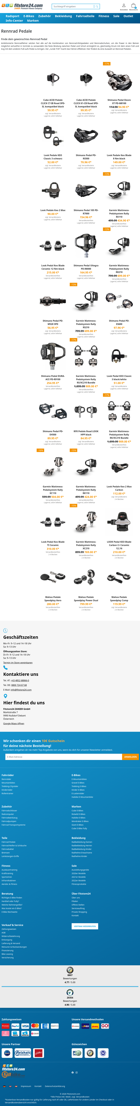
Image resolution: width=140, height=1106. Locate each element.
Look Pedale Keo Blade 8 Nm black (119, 157)
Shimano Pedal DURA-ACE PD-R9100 (53, 378)
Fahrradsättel (8, 849)
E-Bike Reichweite (9, 912)
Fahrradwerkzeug (9, 817)
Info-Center (14, 20)
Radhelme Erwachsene (82, 852)
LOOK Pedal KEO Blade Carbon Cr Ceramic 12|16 (119, 545)
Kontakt (75, 915)
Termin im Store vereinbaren (18, 662)
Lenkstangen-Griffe (10, 856)
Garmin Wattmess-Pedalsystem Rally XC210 (86, 545)
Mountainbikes (8, 782)
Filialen (75, 901)
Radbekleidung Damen (82, 842)
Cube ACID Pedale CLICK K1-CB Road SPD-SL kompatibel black (86, 103)
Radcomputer (8, 814)
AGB (3, 932)
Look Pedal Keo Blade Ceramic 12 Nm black (53, 267)
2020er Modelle (79, 873)
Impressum (26, 1086)
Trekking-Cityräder (10, 786)
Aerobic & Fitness (9, 884)
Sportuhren (7, 877)
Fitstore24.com (73, 1094)
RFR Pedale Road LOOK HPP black (86, 433)
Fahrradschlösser (9, 810)
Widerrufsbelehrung (11, 936)
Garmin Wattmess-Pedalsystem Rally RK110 (86, 490)
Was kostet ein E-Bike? (12, 908)
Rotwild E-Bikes (78, 814)
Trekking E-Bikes (79, 786)
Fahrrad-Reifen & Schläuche (14, 845)
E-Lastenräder (78, 793)
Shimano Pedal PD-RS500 (86, 157)
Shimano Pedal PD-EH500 (53, 433)
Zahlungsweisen (9, 929)
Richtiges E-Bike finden (12, 897)
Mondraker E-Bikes (80, 821)
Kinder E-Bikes (78, 790)
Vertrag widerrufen (85, 926)
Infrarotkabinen (9, 880)
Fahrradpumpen (9, 821)
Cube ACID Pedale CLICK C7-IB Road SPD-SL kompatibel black (53, 103)
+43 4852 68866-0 (20, 680)
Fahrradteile (85, 16)
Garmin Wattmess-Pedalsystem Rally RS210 (86, 324)
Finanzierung (7, 950)
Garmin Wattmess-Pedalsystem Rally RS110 (119, 213)
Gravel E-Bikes (78, 782)
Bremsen (6, 852)
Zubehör (44, 16)
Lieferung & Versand (11, 943)
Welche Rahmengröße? (12, 904)
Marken (33, 20)
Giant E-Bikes (77, 825)
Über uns (76, 897)
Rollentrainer (7, 793)
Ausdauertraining (9, 869)
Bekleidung (63, 16)
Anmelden (130, 756)
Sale (116, 16)
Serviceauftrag (78, 908)
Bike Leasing (7, 954)
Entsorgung (7, 939)
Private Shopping (79, 912)
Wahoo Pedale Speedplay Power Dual (86, 599)
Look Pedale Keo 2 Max (52, 210)
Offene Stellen (78, 904)
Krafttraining (7, 873)
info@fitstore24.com (21, 689)
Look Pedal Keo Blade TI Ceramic (53, 543)
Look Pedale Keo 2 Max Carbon (119, 488)
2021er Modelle (79, 877)
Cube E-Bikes (77, 810)
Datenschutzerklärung (55, 1086)
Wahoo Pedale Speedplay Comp (119, 599)
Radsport (12, 16)
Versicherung (8, 957)
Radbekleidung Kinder (82, 849)
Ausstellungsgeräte (80, 869)
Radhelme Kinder (79, 856)
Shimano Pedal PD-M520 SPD (53, 322)
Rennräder (6, 779)
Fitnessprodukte (79, 884)
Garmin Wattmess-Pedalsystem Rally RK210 (119, 269)
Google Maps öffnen (13, 723)
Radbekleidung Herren (82, 845)
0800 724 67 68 (19, 685)
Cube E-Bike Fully (79, 828)
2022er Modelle (79, 880)
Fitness (104, 16)
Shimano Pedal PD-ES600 (119, 322)
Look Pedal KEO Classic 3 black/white (119, 378)
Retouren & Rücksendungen (14, 947)
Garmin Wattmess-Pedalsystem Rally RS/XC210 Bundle (86, 379)
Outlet (128, 16)
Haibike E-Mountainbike (82, 797)
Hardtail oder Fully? (10, 901)
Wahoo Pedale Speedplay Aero (52, 599)
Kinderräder (7, 790)
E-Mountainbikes (79, 779)
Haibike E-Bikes (78, 817)
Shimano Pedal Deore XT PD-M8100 (119, 101)
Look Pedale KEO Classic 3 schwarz (53, 157)
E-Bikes (29, 16)
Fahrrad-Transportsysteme (13, 825)
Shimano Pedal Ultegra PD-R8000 (86, 267)
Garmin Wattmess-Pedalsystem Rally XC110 (53, 490)
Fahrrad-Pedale (8, 842)
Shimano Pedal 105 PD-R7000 (86, 212)
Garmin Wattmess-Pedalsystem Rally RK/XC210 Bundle (119, 434)
